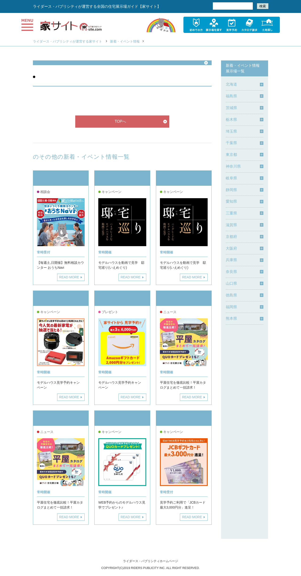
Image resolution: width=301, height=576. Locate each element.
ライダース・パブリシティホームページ (150, 561)
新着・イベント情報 (125, 41)
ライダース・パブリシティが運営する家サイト (67, 41)
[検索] (232, 6)
